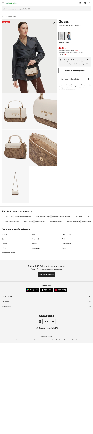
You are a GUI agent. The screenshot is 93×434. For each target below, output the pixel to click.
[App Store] (46, 382)
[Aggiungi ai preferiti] (53, 22)
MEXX (4, 340)
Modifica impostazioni (38, 431)
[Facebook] (53, 413)
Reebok (34, 335)
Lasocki (4, 326)
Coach (64, 340)
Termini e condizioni (22, 431)
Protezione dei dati (70, 431)
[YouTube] (46, 413)
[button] (29, 56)
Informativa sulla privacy (55, 431)
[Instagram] (40, 413)
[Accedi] (80, 3)
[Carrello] (89, 3)
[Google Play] (32, 382)
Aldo (63, 331)
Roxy (3, 331)
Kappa (4, 335)
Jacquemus (36, 340)
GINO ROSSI (66, 326)
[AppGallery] (60, 382)
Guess (63, 21)
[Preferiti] (84, 3)
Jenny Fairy (36, 331)
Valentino (35, 326)
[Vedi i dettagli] (88, 79)
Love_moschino (67, 335)
